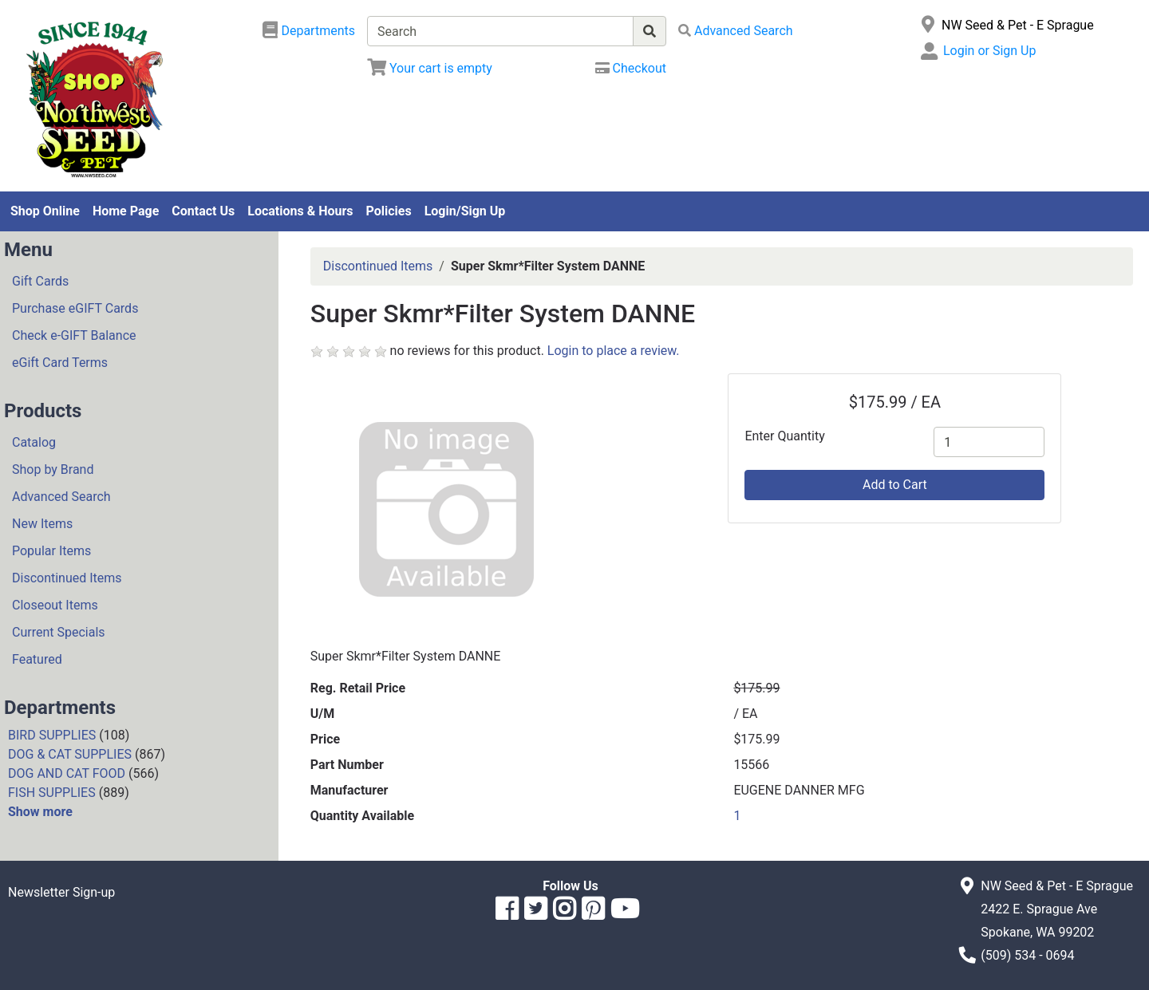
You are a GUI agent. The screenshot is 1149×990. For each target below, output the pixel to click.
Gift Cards (40, 281)
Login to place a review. (613, 350)
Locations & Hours (300, 211)
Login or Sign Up (989, 50)
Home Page (126, 211)
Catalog (34, 442)
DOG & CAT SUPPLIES (70, 754)
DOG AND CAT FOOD (66, 773)
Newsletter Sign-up (61, 892)
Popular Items (51, 550)
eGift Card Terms (60, 362)
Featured (37, 659)
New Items (42, 523)
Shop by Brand (52, 469)
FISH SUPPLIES (52, 792)
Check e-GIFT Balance (74, 335)
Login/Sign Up (465, 211)
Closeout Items (55, 605)
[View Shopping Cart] (429, 68)
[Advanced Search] (735, 30)
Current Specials (58, 632)
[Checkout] (630, 68)
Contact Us (203, 211)
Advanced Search (61, 496)
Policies (389, 211)
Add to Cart (895, 484)
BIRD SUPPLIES (52, 735)
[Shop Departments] (309, 31)
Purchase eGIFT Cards (75, 308)
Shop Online (45, 211)
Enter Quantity (784, 436)
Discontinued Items (67, 578)
